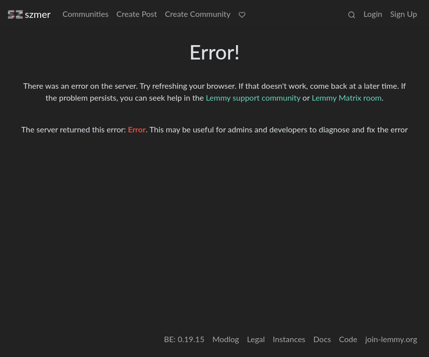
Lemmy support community (253, 97)
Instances (289, 339)
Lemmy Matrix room (347, 97)
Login (373, 13)
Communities (85, 13)
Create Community (197, 13)
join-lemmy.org (391, 339)
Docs (322, 339)
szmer (29, 14)
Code (348, 339)
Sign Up (403, 13)
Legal (256, 339)
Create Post (137, 13)
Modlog (225, 339)
